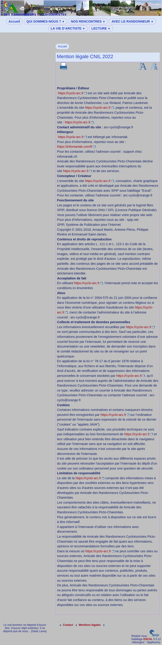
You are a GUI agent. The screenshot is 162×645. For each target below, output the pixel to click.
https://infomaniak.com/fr (75, 146)
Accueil (14, 21)
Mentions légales (88, 625)
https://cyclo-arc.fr (71, 93)
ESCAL (148, 639)
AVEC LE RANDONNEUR (132, 21)
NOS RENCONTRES (88, 21)
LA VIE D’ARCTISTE (68, 28)
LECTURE (100, 28)
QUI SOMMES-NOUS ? (45, 21)
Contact (67, 625)
